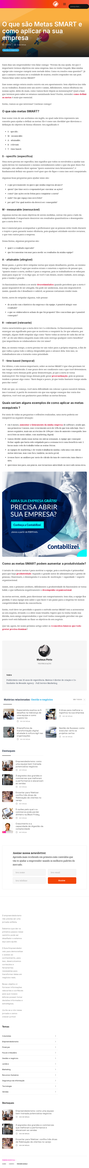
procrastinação (60, 376)
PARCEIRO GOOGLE (22, 1164)
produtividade (24, 573)
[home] (55, 4)
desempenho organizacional (57, 590)
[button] (64, 4)
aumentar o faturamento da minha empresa (41, 424)
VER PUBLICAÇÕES (44, 664)
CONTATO (11, 1164)
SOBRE (4, 1164)
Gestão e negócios (11, 50)
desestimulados (45, 284)
